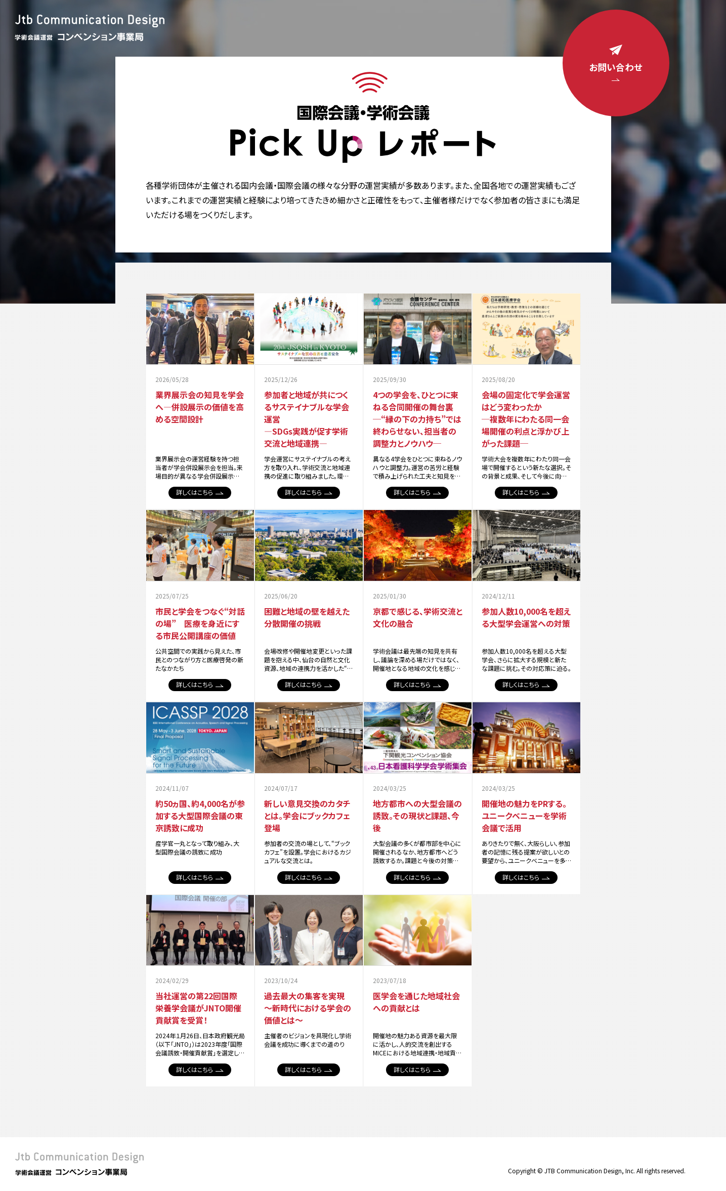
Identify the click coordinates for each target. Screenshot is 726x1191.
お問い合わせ (612, 64)
